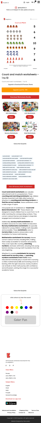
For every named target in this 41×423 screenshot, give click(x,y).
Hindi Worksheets (29, 133)
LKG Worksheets (29, 113)
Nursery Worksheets (11, 133)
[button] (26, 2)
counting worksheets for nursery (9, 165)
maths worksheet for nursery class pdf (27, 169)
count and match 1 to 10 (17, 156)
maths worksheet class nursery (23, 167)
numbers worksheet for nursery (24, 172)
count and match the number (26, 158)
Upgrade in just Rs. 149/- (20, 90)
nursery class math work (8, 174)
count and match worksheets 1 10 (24, 160)
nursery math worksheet (20, 174)
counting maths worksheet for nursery (26, 162)
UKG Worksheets (11, 113)
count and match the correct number (10, 158)
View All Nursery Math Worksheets (20, 187)
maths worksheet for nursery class (10, 169)
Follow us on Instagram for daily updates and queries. (20, 9)
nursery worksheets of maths (25, 176)
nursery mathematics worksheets (10, 176)
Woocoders (26, 421)
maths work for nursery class (9, 167)
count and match (6, 156)
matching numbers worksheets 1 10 (25, 165)
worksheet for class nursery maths (10, 178)
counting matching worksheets (9, 162)
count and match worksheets (9, 160)
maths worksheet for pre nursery (9, 172)
